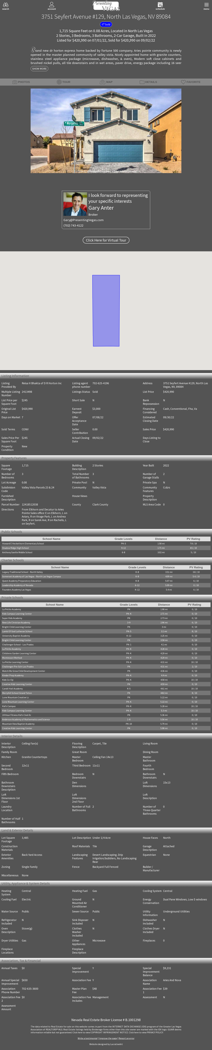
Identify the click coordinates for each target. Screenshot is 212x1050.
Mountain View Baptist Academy (18, 723)
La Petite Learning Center (15, 662)
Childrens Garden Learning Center (19, 653)
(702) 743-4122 (73, 225)
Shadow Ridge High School (15, 547)
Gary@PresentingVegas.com (83, 220)
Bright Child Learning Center (16, 626)
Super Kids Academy (12, 618)
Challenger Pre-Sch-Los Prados (18, 666)
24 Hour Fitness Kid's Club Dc (16, 715)
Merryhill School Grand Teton (17, 692)
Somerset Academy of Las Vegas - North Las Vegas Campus (31, 576)
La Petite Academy (11, 609)
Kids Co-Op (7, 679)
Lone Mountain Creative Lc (15, 697)
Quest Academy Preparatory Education (21, 580)
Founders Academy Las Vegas (16, 589)
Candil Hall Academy (12, 688)
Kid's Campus (9, 706)
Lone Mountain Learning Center (18, 701)
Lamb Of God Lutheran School (17, 631)
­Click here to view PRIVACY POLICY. (146, 1032)
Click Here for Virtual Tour (106, 240)
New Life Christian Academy (16, 622)
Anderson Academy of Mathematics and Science (26, 719)
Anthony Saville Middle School (17, 552)
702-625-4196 (100, 383)
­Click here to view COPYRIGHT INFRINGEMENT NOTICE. (100, 1032)
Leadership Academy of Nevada (17, 585)
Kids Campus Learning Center (17, 613)
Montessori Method (12, 657)
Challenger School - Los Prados (18, 644)
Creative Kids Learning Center (17, 684)
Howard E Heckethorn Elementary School (23, 543)
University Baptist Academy (16, 635)
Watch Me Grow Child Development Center (23, 670)
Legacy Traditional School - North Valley (22, 572)
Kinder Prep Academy (13, 675)
